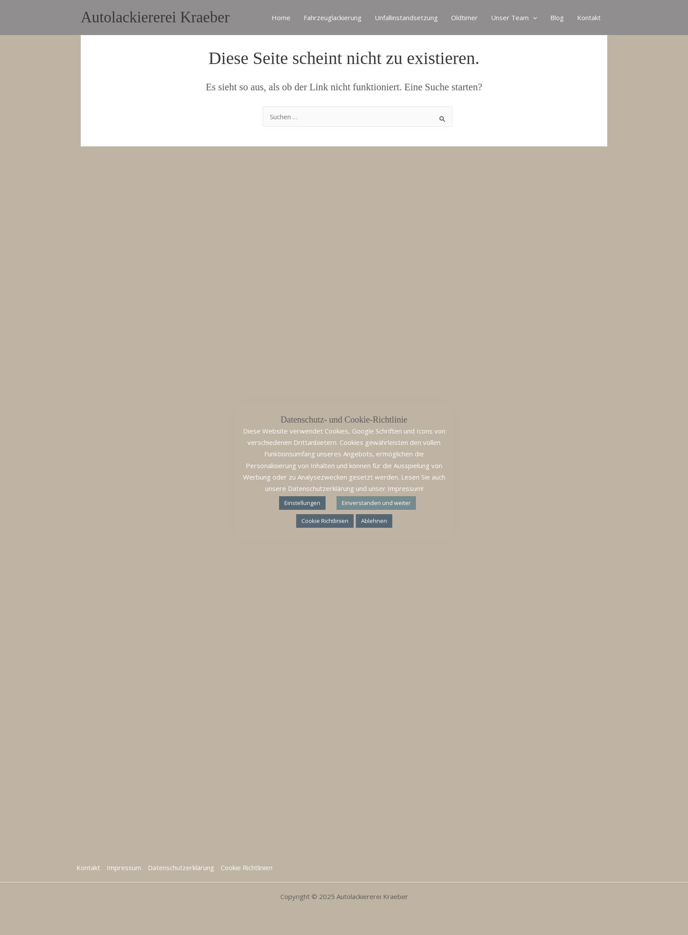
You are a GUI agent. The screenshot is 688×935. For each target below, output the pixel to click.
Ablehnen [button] (374, 521)
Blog (557, 17)
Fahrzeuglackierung (333, 17)
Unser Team (514, 17)
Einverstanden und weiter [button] (376, 503)
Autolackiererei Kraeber (155, 17)
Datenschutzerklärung (181, 867)
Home (281, 17)
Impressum (124, 867)
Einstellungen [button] (302, 503)
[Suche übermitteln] (442, 117)
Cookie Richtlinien (246, 867)
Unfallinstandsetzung (406, 17)
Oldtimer (464, 17)
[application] (533, 17)
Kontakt (589, 17)
